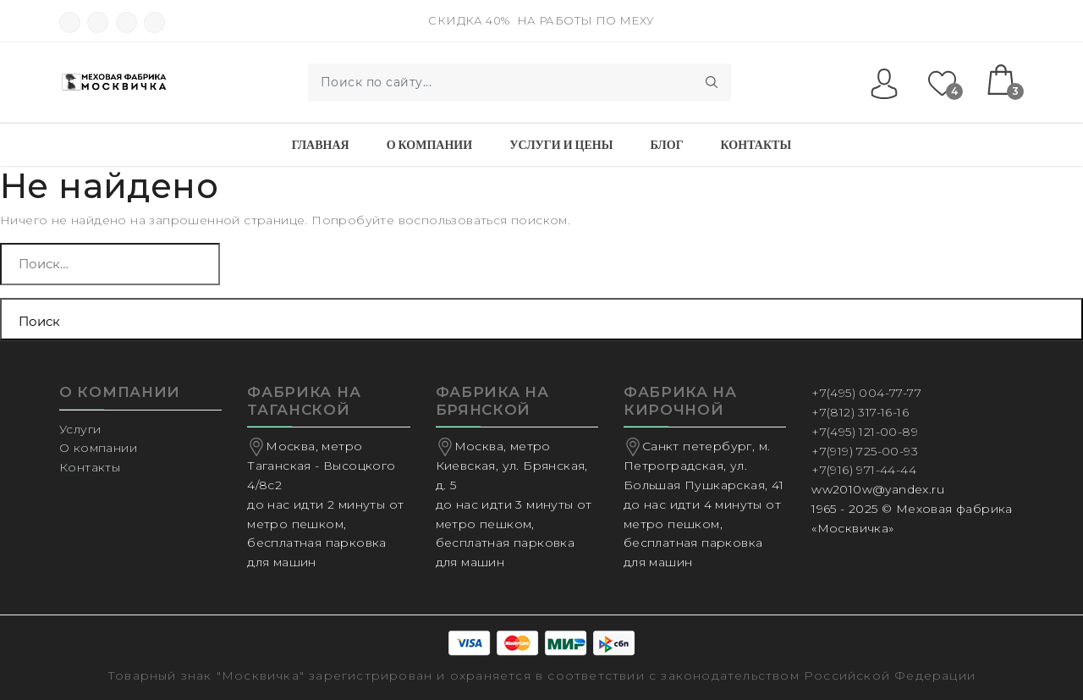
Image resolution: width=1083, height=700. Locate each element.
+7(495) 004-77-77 (866, 392)
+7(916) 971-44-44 (863, 469)
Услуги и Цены (561, 144)
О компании (429, 144)
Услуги (80, 429)
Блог (666, 144)
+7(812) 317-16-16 (860, 412)
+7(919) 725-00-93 (864, 451)
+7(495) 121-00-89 (864, 431)
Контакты (756, 144)
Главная (320, 144)
